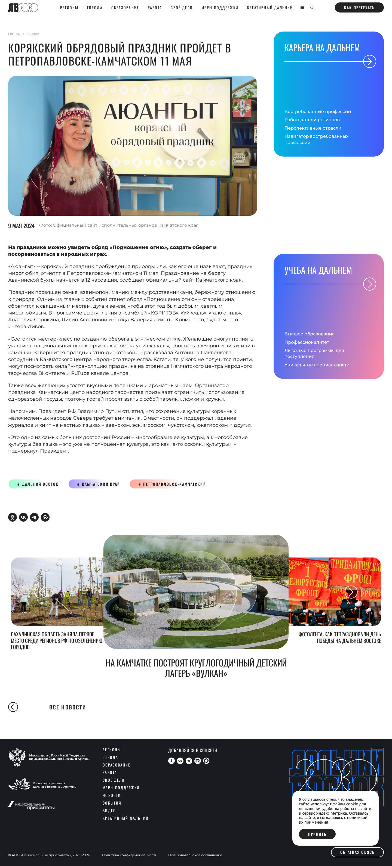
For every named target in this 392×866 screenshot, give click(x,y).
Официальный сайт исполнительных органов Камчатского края (126, 225)
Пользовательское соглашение (195, 855)
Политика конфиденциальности (129, 855)
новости (32, 34)
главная (15, 34)
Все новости (47, 707)
